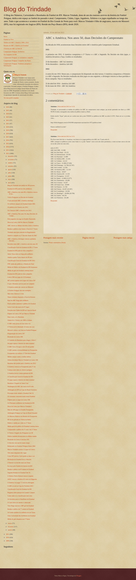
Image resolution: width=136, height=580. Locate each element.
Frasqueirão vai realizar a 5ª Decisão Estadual (22, 353)
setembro (11, 166)
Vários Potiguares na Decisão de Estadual (20, 197)
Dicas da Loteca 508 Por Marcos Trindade (21, 222)
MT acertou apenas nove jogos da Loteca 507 (21, 280)
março (10, 523)
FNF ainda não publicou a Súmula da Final (21, 264)
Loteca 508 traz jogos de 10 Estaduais (19, 277)
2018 (8, 133)
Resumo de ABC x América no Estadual (16, 45)
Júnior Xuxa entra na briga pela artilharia (20, 254)
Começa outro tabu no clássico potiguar (20, 370)
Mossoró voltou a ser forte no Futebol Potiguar (22, 330)
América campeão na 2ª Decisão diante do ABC (22, 235)
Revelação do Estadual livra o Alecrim (19, 459)
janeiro (10, 530)
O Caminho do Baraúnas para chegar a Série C (22, 340)
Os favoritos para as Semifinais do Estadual (21, 499)
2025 (8, 110)
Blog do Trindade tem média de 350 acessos (21, 185)
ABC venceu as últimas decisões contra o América (23, 225)
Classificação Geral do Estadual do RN (20, 489)
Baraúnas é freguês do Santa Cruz (18, 383)
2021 (8, 123)
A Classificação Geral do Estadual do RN (20, 376)
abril (9, 183)
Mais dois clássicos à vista (16, 294)
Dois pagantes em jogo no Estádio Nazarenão (21, 219)
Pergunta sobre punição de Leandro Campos (21, 492)
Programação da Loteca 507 (16, 333)
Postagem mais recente (53, 238)
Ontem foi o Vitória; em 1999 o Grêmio (20, 320)
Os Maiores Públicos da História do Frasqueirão (22, 416)
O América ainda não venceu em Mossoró (20, 287)
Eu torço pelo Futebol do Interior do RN (20, 466)
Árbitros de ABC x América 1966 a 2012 (16, 42)
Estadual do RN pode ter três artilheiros (20, 189)
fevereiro (11, 526)
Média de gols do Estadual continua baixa (20, 270)
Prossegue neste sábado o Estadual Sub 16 (21, 393)
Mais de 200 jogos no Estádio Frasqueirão (20, 410)
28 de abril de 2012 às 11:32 (66, 106)
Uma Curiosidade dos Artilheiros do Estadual (21, 516)
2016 (8, 140)
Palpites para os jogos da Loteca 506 (19, 400)
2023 (8, 117)
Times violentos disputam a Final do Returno (21, 297)
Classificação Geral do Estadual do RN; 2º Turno (23, 247)
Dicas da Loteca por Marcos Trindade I (20, 406)
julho (9, 173)
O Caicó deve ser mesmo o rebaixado (19, 502)
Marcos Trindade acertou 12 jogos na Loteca (21, 449)
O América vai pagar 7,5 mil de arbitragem (21, 482)
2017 (8, 137)
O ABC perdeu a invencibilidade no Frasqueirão (22, 350)
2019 (8, 130)
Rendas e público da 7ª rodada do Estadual (21, 509)
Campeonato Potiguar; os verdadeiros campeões (18, 57)
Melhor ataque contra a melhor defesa (19, 357)
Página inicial (88, 238)
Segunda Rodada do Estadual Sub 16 (19, 472)
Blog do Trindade (27, 9)
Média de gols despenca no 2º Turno (19, 519)
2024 (8, 113)
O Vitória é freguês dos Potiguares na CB (20, 433)
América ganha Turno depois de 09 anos (20, 257)
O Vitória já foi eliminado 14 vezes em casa (21, 327)
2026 (8, 107)
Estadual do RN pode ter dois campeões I (20, 250)
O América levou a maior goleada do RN (20, 373)
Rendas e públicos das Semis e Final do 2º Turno (23, 229)
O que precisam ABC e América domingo (20, 200)
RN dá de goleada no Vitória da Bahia (19, 419)
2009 (8, 541)
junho (10, 176)
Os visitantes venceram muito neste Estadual (21, 396)
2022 (8, 120)
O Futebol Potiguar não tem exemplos (19, 290)
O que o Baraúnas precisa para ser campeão (21, 284)
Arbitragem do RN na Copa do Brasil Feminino (22, 390)
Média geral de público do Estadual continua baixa (23, 426)
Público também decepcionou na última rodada (22, 436)
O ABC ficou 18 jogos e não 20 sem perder (21, 347)
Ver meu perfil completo (11, 98)
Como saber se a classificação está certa (20, 496)
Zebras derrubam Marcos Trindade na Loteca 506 (23, 360)
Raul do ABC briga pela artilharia (18, 300)
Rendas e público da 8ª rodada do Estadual (21, 469)
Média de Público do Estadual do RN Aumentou (22, 267)
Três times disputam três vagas (17, 453)
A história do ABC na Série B (13, 48)
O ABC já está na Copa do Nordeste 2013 (20, 486)
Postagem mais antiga (123, 238)
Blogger (78, 576)
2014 (8, 147)
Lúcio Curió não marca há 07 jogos (18, 307)
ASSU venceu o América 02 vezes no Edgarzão (22, 479)
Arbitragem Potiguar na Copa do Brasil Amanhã (22, 413)
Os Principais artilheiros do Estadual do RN (21, 403)
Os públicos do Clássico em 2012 (18, 207)
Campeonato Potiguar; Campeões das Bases (17, 61)
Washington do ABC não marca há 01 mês (21, 386)
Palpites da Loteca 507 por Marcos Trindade (21, 313)
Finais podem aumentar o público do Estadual (22, 304)
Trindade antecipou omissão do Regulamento (21, 232)
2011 (8, 534)
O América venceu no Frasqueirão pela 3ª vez (22, 367)
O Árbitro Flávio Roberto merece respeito (20, 476)
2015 (8, 143)
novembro (11, 159)
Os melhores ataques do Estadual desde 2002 (21, 204)
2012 (8, 153)
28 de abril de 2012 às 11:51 (66, 136)
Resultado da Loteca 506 (15, 337)
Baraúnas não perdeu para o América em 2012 (22, 363)
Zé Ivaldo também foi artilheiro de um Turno (21, 512)
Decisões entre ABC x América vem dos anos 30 (22, 244)
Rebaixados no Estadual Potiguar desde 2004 (21, 446)
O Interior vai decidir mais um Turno (19, 463)
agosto (10, 169)
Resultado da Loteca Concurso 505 (18, 439)
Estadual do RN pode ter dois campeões (20, 274)
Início (5, 36)
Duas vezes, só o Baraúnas (16, 317)
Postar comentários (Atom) (57, 242)
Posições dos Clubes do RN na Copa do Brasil (22, 310)
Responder (54, 130)
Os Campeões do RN (10, 54)
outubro (10, 163)
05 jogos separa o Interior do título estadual (21, 380)
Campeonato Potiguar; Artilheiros (14, 52)
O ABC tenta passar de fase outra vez (19, 323)
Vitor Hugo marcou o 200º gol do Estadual (21, 506)
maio (9, 179)
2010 (8, 537)
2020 (8, 127)
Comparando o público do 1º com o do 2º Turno (22, 429)
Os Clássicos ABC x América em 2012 (19, 210)
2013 (8, 150)
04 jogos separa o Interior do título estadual (21, 343)
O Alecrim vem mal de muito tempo (19, 443)
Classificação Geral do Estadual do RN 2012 (21, 260)
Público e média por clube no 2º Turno (19, 423)
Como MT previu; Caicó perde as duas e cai (21, 456)
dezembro (11, 156)
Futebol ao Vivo (9, 39)
